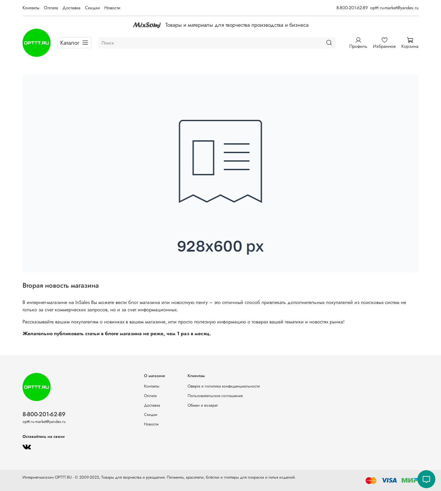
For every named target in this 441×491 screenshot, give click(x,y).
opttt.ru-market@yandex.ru (394, 7)
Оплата (51, 7)
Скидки (92, 7)
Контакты (30, 7)
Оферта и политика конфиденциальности (224, 386)
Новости (112, 7)
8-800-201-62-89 (352, 7)
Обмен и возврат (203, 405)
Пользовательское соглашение (215, 395)
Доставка (71, 7)
